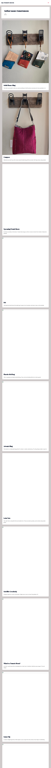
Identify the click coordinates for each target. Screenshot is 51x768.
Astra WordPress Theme (36, 764)
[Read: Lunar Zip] (25, 591)
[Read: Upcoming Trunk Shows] (25, 195)
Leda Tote (7, 471)
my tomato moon (7, 3)
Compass (7, 157)
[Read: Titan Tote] (25, 713)
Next (46, 758)
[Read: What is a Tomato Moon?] (25, 546)
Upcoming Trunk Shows (12, 229)
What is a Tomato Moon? (12, 560)
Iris (5, 287)
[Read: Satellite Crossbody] (25, 502)
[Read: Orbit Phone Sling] (25, 51)
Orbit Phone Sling (9, 85)
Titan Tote (7, 747)
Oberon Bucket (9, 674)
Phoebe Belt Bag (9, 343)
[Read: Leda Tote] (25, 437)
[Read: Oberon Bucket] (25, 648)
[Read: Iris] (25, 260)
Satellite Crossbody (10, 529)
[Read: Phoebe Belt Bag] (25, 317)
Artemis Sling (8, 399)
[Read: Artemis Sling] (25, 373)
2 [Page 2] (23, 758)
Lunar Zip (7, 618)
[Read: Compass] (25, 123)
